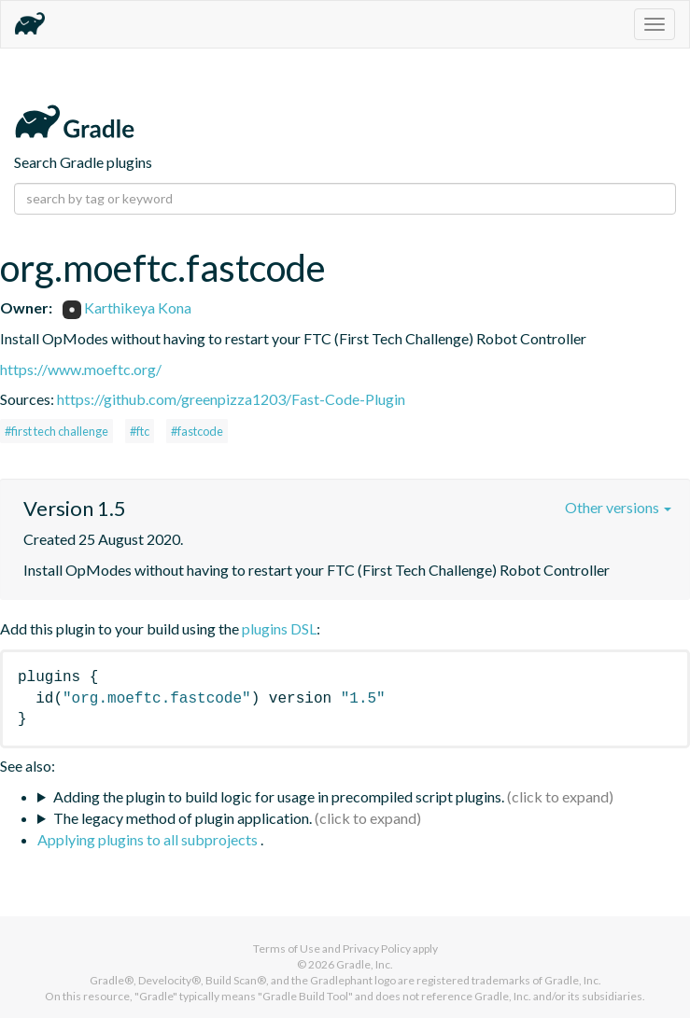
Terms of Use (286, 948)
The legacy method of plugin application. (182, 818)
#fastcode (197, 431)
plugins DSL (279, 628)
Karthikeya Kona (127, 307)
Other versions (618, 507)
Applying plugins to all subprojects (149, 839)
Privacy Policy (377, 948)
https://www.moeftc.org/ (81, 369)
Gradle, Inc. (364, 964)
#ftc (139, 431)
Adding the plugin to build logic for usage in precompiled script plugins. (278, 796)
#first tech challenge (56, 431)
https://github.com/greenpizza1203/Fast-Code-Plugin (231, 399)
